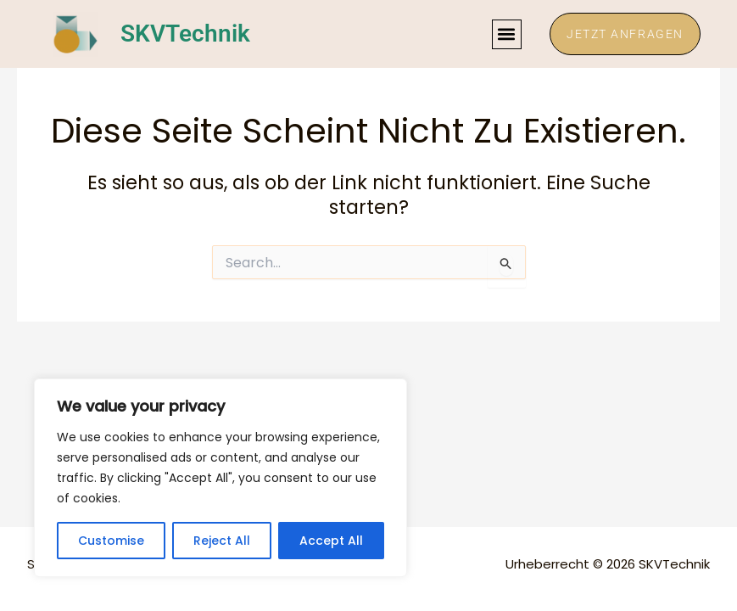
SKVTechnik (185, 34)
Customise (111, 540)
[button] (505, 34)
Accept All (331, 540)
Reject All (221, 540)
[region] (220, 477)
